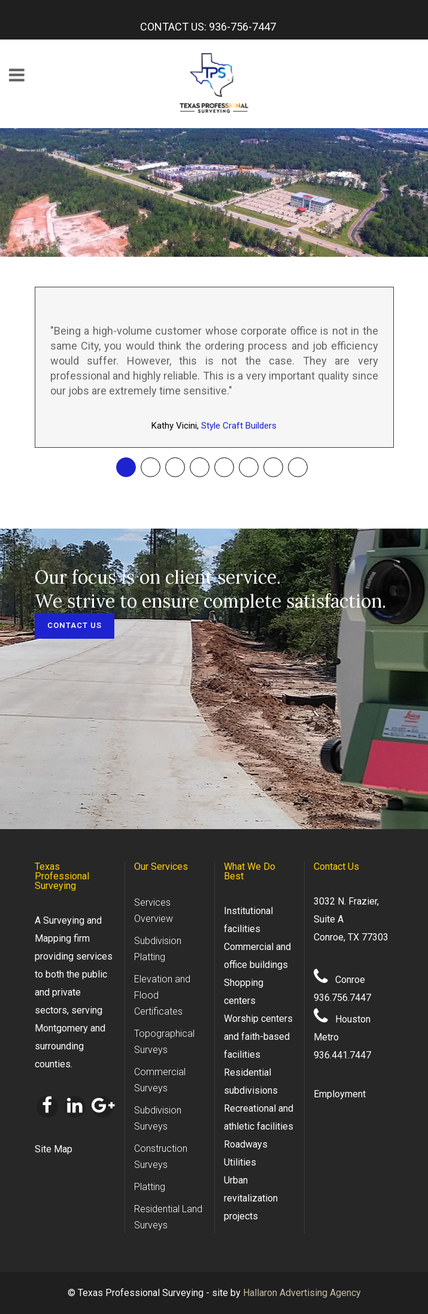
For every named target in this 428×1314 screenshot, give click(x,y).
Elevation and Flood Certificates (162, 995)
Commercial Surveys (160, 1080)
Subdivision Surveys (157, 1118)
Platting (149, 1186)
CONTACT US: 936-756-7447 (208, 26)
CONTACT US (75, 625)
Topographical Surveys (164, 1041)
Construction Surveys (160, 1156)
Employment (340, 1094)
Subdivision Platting (157, 949)
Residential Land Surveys (168, 1217)
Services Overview (153, 910)
